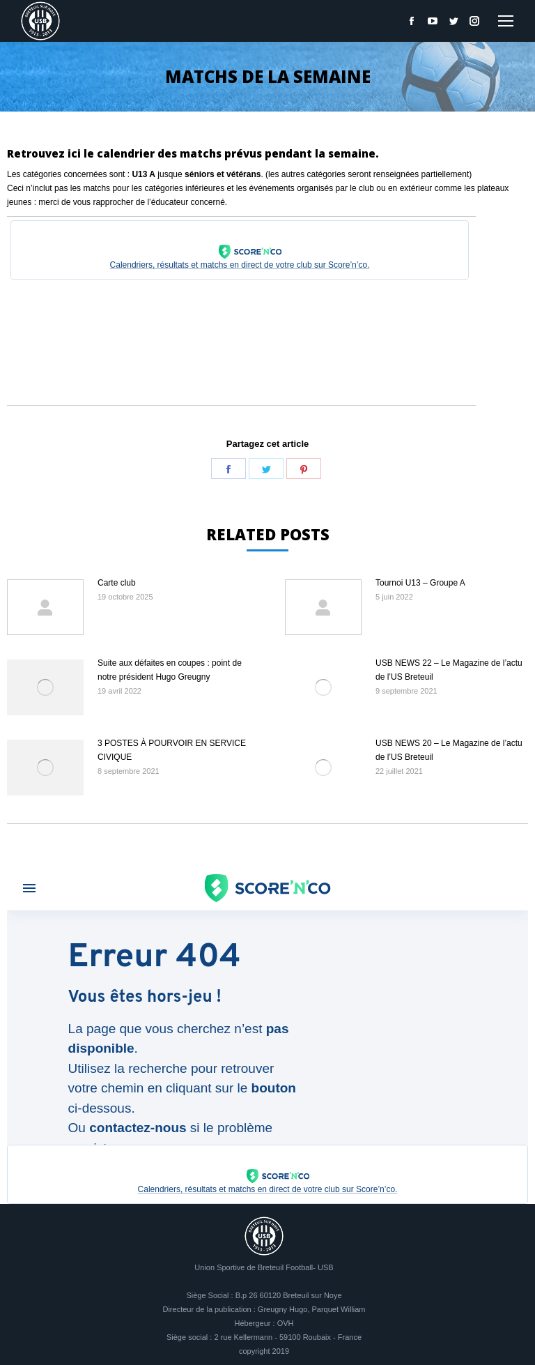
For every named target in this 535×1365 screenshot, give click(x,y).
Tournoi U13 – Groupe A (420, 583)
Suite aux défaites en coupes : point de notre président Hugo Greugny (170, 670)
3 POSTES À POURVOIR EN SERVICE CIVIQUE (172, 750)
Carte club (117, 583)
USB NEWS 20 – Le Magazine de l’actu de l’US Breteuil (448, 750)
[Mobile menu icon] (505, 21)
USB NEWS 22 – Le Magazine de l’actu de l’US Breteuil (448, 670)
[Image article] (45, 607)
